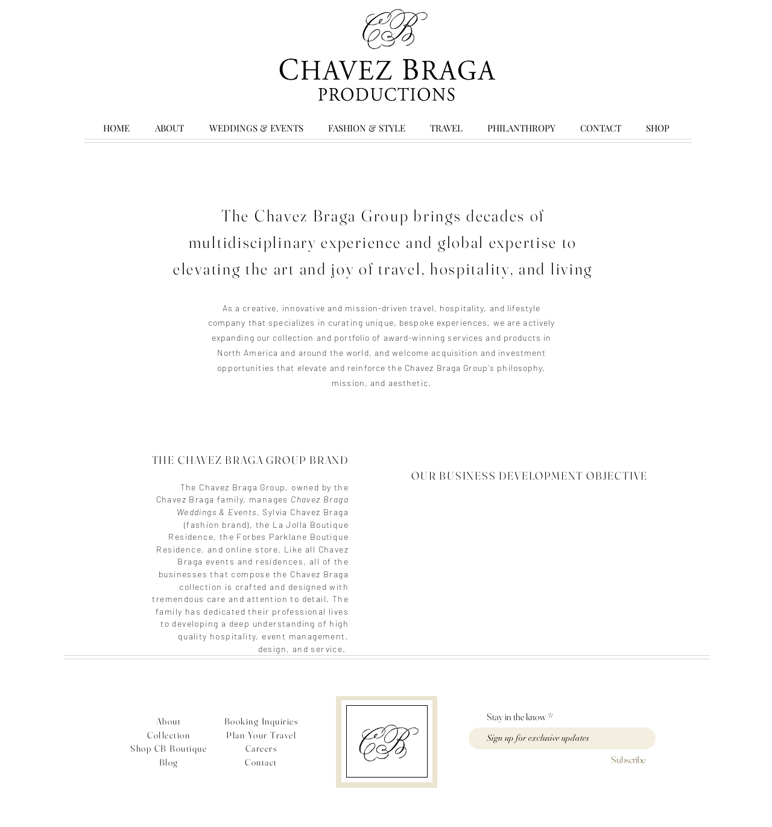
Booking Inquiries (261, 721)
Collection (168, 735)
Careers (261, 748)
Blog (169, 762)
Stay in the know (516, 716)
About (169, 721)
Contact (261, 762)
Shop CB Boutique (168, 748)
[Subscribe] (628, 759)
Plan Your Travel (261, 735)
